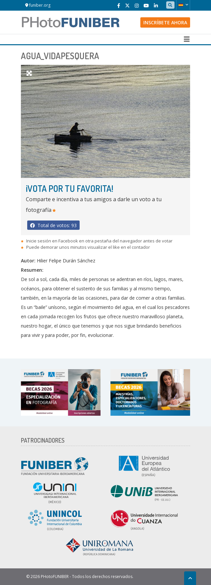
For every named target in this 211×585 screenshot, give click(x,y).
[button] (183, 5)
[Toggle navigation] (186, 39)
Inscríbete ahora (165, 22)
